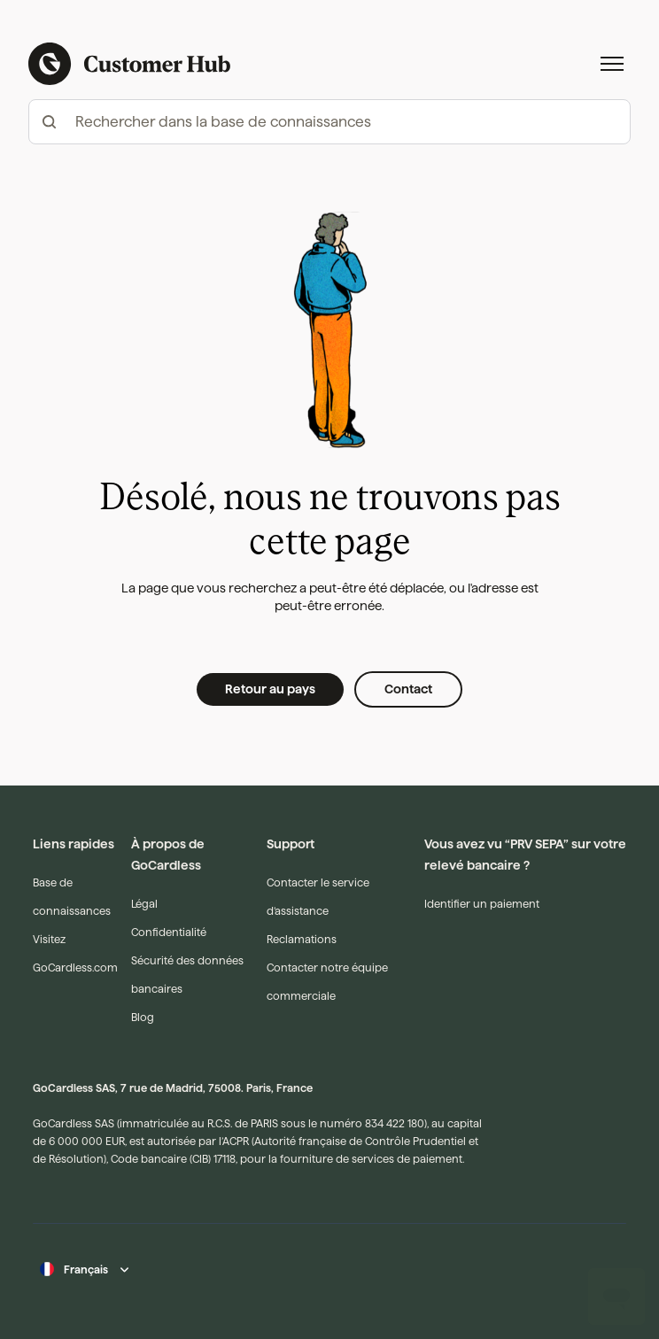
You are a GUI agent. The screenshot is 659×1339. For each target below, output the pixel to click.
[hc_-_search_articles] (329, 121)
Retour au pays (270, 689)
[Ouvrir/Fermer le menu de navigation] (612, 64)
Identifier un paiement (481, 903)
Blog (142, 1017)
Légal (144, 903)
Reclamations (302, 939)
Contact (408, 689)
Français (86, 1269)
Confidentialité (168, 932)
